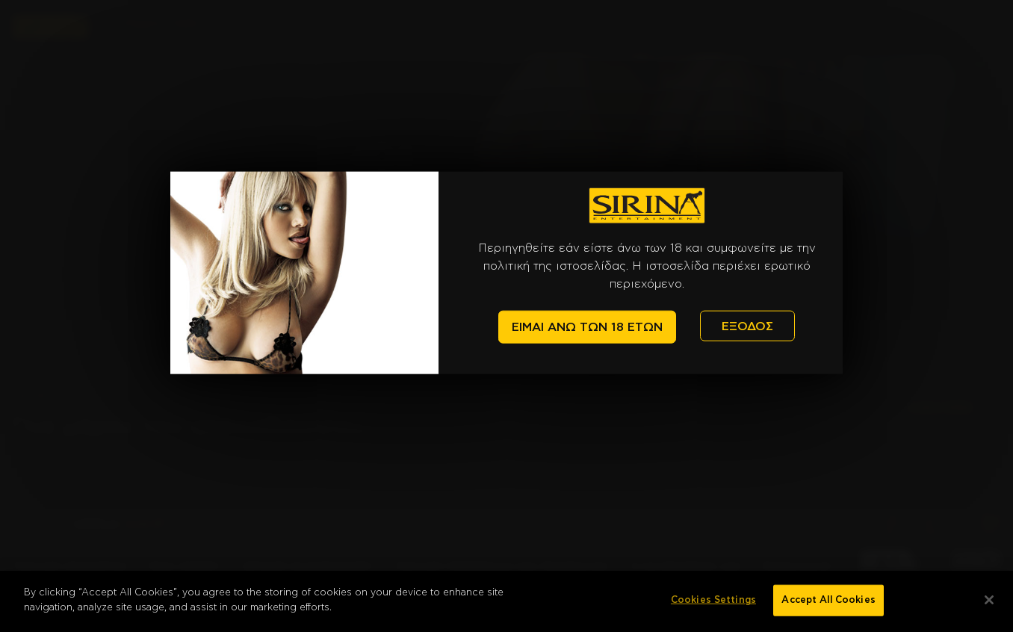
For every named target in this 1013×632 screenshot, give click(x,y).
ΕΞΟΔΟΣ (747, 326)
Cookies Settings (713, 608)
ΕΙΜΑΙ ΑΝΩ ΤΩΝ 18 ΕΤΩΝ (587, 327)
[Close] (989, 607)
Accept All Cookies (828, 608)
